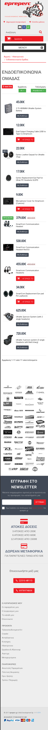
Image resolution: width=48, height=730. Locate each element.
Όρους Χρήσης (37, 508)
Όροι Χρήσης (7, 676)
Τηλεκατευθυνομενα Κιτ (12, 630)
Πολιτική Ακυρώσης (10, 672)
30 (21, 90)
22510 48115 (25, 580)
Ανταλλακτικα (8, 638)
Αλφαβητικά (37, 90)
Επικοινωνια (7, 619)
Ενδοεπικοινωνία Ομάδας (17, 59)
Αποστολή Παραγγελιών (12, 668)
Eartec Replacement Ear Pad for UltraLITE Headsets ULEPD (29, 179)
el (28, 27)
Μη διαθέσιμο (22, 116)
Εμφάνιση (22, 87)
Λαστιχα (5, 653)
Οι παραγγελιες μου (10, 607)
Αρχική (7, 57)
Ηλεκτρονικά (17, 57)
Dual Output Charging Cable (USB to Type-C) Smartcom (31, 132)
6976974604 (25, 590)
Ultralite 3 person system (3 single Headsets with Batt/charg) (30, 341)
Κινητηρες (6, 642)
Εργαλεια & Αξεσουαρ (11, 650)
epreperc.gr (13, 713)
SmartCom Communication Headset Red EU (27, 248)
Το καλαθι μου (8, 615)
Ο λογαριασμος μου (10, 611)
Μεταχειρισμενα (9, 657)
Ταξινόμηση (40, 87)
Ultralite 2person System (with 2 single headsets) (29, 318)
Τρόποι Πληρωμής (10, 680)
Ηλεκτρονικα (7, 646)
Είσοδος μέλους (38, 22)
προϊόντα (13, 38)
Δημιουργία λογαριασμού (16, 22)
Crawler (5, 634)
